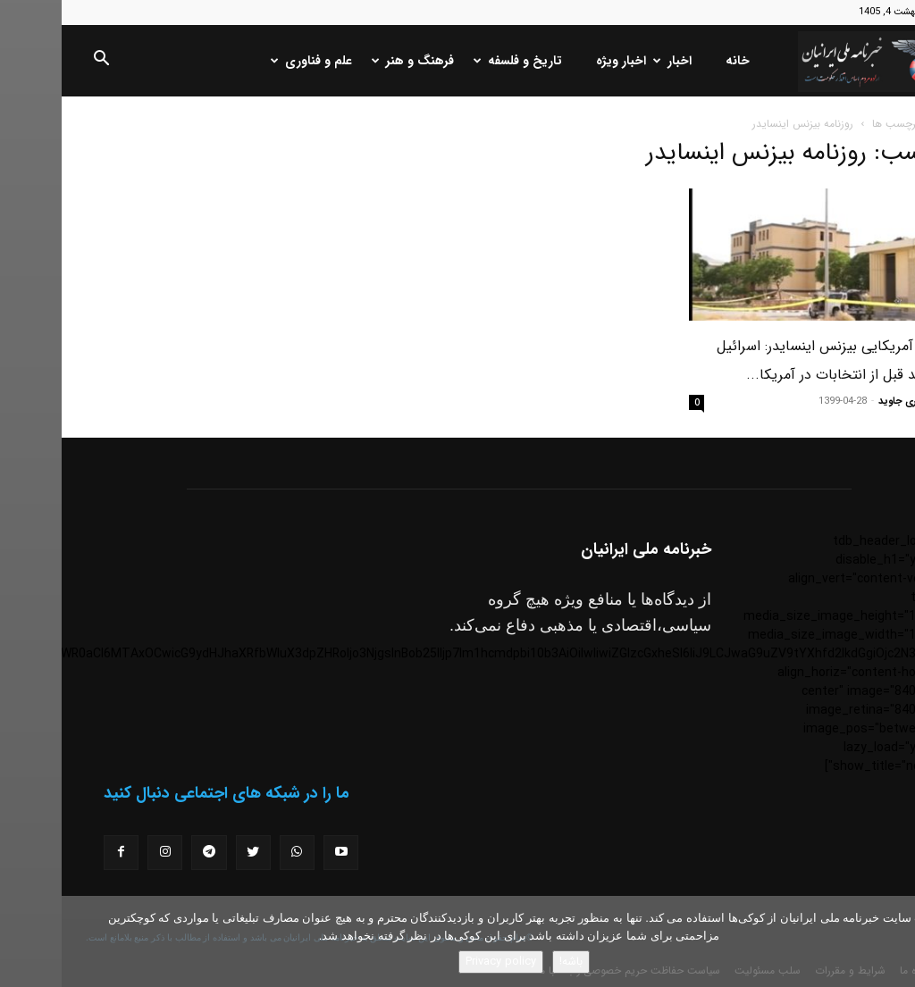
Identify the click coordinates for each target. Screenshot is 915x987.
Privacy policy (439, 961)
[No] (893, 941)
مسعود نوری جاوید (856, 401)
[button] (39, 61)
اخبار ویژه (559, 61)
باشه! (509, 961)
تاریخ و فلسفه (458, 61)
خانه (676, 61)
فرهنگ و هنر (353, 61)
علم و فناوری (251, 61)
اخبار (612, 61)
